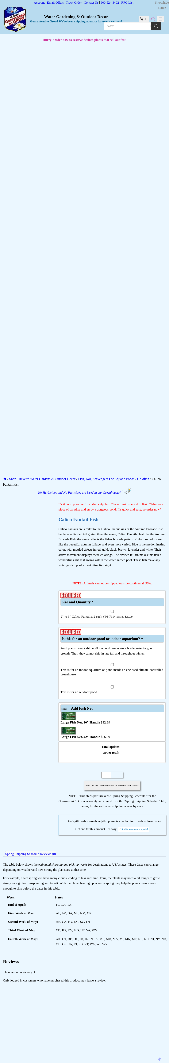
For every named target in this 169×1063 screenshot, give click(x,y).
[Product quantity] (106, 769)
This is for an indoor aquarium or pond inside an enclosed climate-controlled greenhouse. (111, 666)
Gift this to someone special (134, 825)
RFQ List (127, 2)
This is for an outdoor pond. (79, 686)
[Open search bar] (153, 19)
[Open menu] (160, 19)
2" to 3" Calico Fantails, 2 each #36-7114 (96, 611)
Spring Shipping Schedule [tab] (24, 852)
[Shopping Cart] (145, 19)
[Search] (156, 26)
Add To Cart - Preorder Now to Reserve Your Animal (112, 780)
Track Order (74, 2)
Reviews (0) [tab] (54, 852)
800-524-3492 (110, 2)
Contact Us (91, 2)
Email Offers (55, 2)
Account (39, 2)
